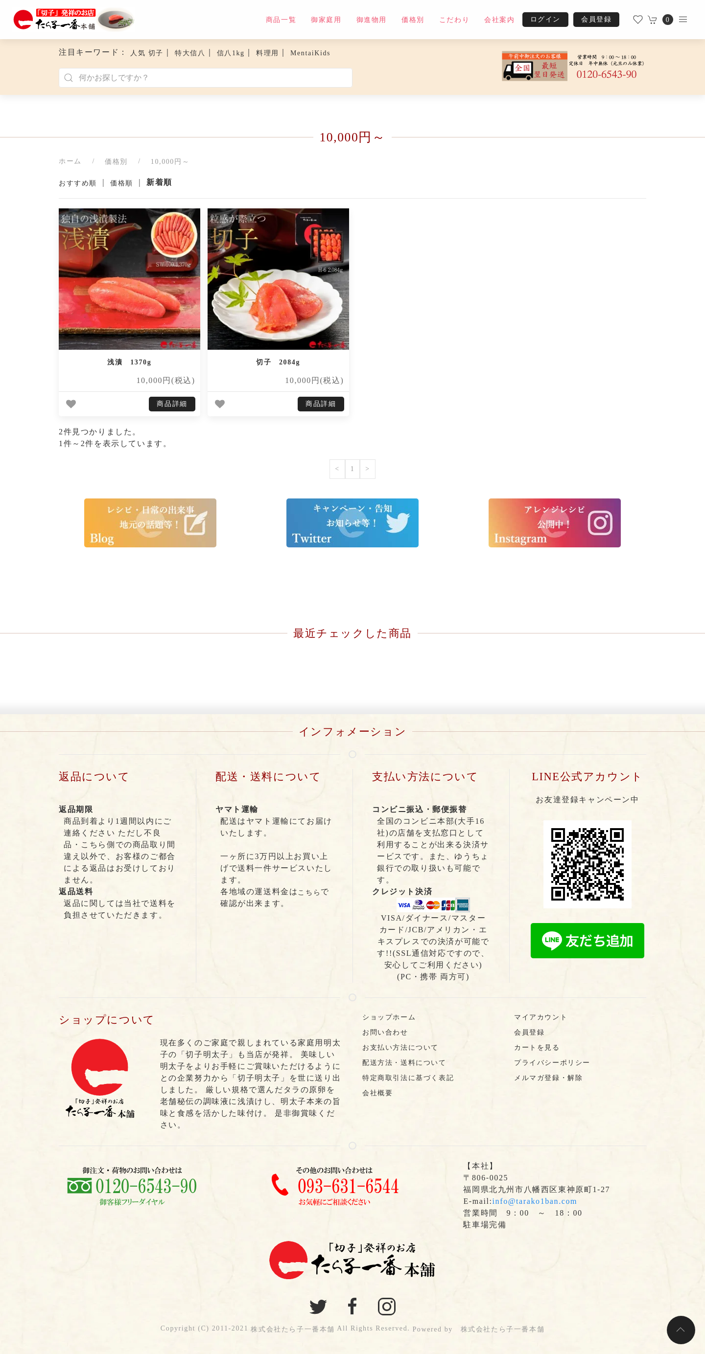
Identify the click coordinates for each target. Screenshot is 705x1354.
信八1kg (231, 53)
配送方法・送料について (404, 1062)
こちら (309, 892)
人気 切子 (147, 53)
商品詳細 (172, 403)
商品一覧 (281, 19)
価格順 (121, 183)
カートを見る (537, 1047)
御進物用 (371, 19)
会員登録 (596, 19)
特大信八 (190, 53)
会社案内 (499, 19)
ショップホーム (389, 1017)
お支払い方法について (400, 1047)
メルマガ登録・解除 (548, 1078)
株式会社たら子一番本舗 (293, 1329)
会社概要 (377, 1093)
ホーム (70, 161)
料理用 (267, 53)
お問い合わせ (385, 1032)
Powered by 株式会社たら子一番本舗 (478, 1329)
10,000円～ (170, 161)
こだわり (454, 19)
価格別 (412, 19)
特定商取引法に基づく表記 (408, 1078)
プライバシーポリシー (552, 1062)
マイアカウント (540, 1017)
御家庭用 (326, 19)
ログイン (545, 19)
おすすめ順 (78, 183)
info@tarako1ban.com (535, 1201)
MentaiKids (310, 53)
